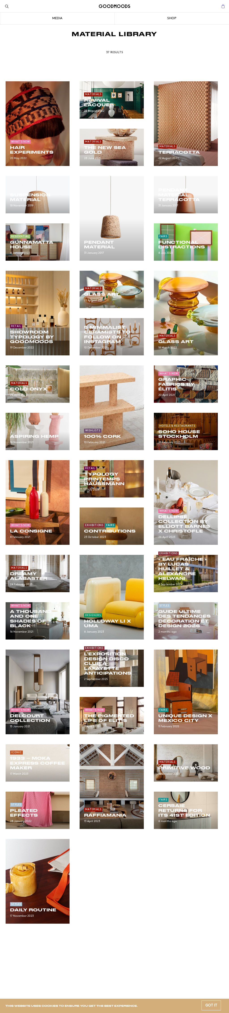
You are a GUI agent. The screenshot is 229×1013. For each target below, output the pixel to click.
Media (57, 18)
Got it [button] (211, 1005)
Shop (171, 18)
